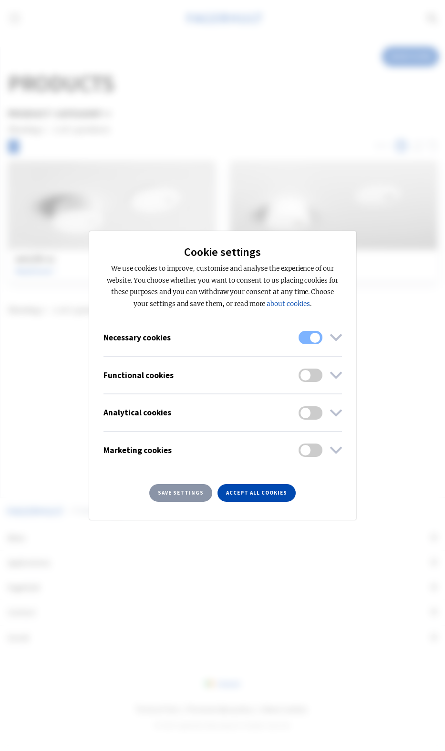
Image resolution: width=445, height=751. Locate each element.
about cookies (288, 304)
